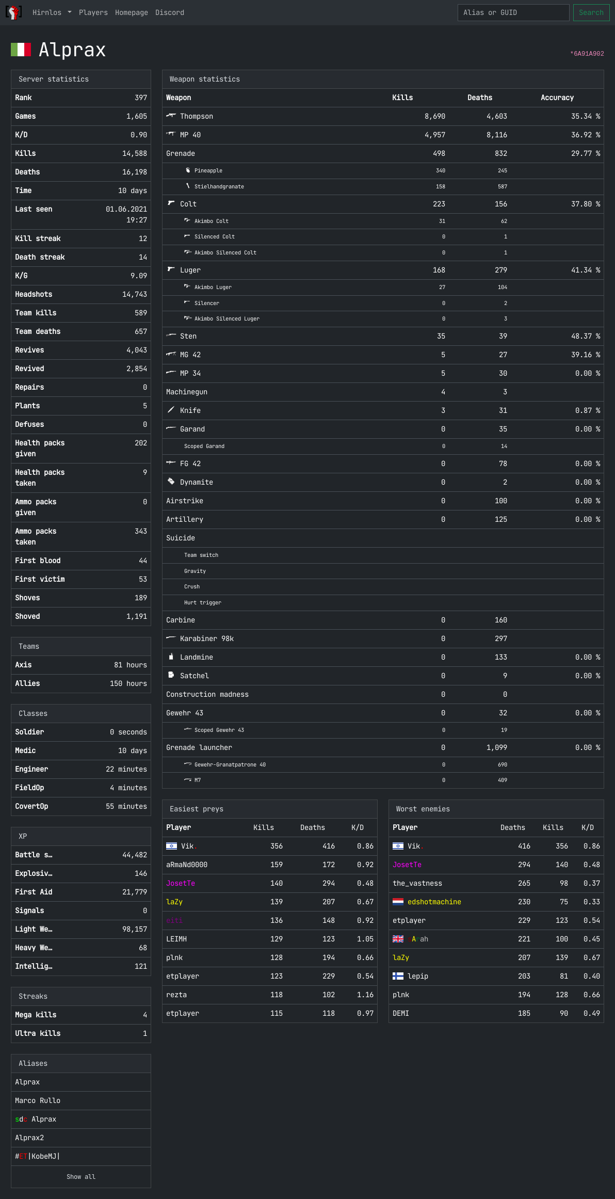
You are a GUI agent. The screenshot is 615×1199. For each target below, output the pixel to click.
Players (93, 12)
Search (591, 12)
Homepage (131, 12)
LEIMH (176, 939)
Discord (169, 12)
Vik (189, 846)
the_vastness (417, 883)
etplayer (182, 1013)
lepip (418, 976)
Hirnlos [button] (49, 12)
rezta (176, 994)
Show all (81, 1177)
